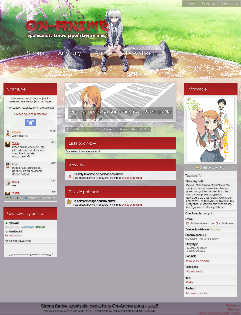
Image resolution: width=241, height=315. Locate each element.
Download (140, 52)
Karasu (16, 132)
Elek (14, 164)
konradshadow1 (13, 235)
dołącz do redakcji (132, 177)
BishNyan (40, 226)
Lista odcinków (91, 129)
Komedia (205, 260)
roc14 (15, 181)
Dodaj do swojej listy (210, 167)
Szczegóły (73, 129)
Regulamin (233, 305)
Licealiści (204, 293)
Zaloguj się (208, 3)
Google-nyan (12, 226)
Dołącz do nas (229, 3)
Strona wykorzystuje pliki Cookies (219, 313)
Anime (103, 52)
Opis (146, 129)
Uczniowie (191, 293)
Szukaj (190, 3)
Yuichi (15, 143)
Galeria (123, 129)
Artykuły (69, 52)
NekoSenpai (27, 226)
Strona (36, 52)
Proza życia (192, 260)
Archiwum (47, 198)
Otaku (189, 282)
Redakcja (234, 309)
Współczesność (194, 271)
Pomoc (31, 198)
